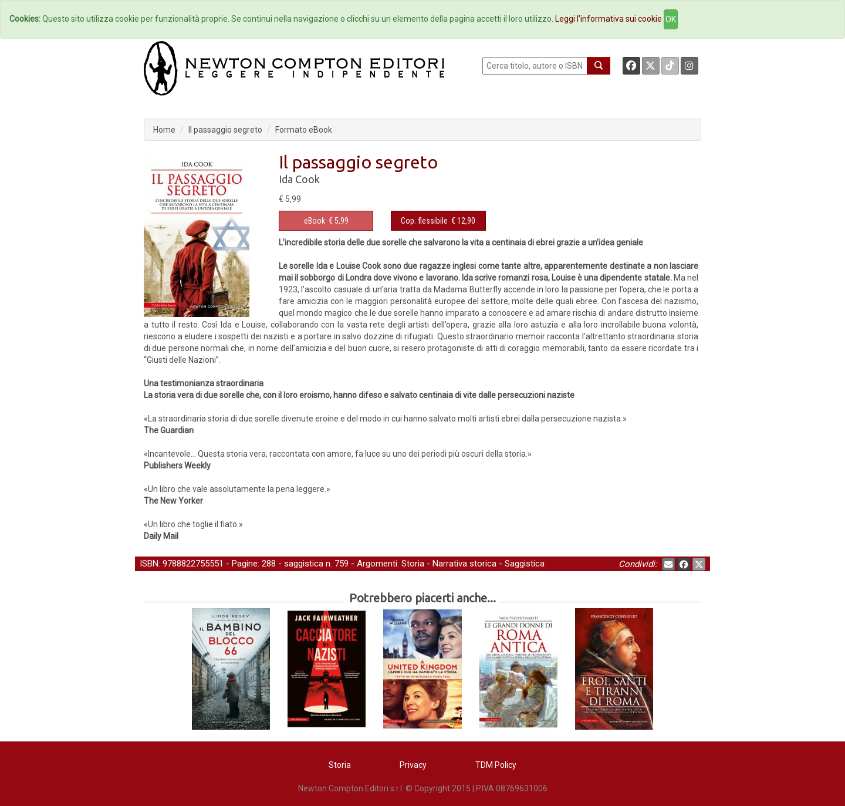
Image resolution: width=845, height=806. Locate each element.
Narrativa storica (464, 563)
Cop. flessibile (424, 220)
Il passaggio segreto (225, 129)
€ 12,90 (438, 220)
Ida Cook (299, 179)
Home (164, 129)
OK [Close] (670, 19)
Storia (412, 563)
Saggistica (525, 563)
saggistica (303, 563)
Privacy (413, 765)
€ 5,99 (326, 220)
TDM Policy (495, 765)
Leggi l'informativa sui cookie (608, 18)
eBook (314, 220)
